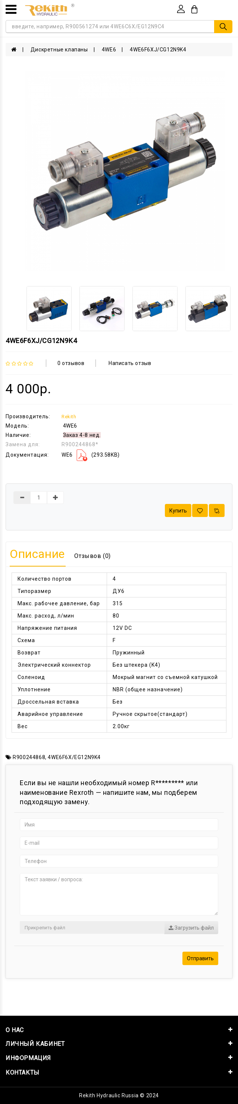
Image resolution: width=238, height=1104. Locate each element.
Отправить (200, 958)
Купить (178, 511)
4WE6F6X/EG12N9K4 (74, 757)
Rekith (69, 416)
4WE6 (109, 50)
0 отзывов (70, 363)
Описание (37, 554)
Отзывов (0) (92, 555)
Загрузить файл (191, 928)
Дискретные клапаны (59, 50)
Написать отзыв (130, 363)
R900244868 (29, 757)
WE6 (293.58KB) (91, 455)
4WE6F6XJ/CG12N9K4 (158, 50)
